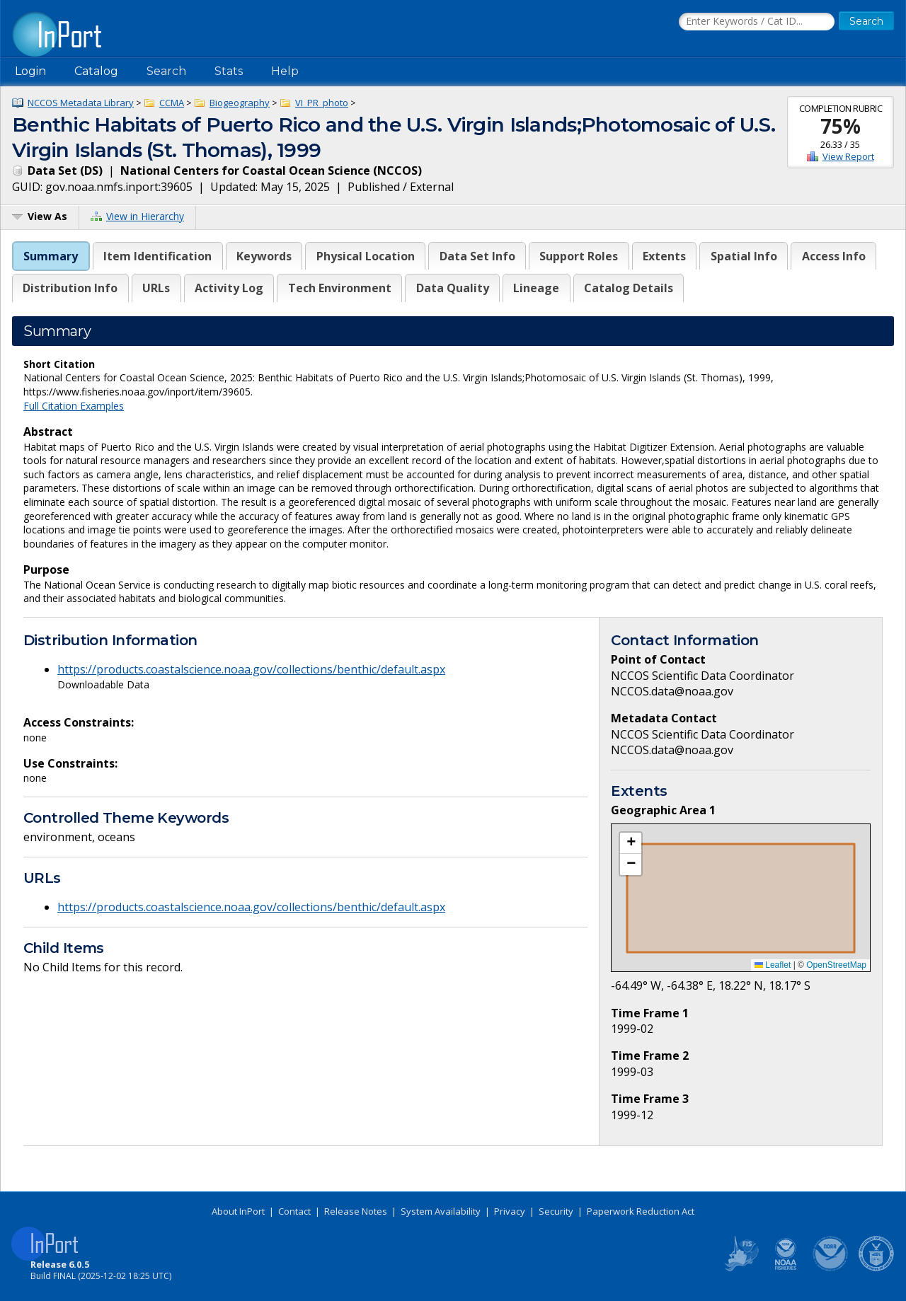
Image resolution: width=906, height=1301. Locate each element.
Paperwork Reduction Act (640, 1211)
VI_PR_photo (321, 102)
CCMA (171, 102)
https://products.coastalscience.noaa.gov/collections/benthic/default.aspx (251, 669)
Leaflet (773, 965)
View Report (848, 156)
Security (556, 1211)
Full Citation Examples (73, 405)
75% (840, 125)
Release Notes (355, 1211)
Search (166, 71)
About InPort (238, 1211)
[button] (630, 843)
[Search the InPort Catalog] (757, 22)
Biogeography (240, 102)
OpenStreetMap (836, 965)
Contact (294, 1211)
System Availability (441, 1211)
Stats (228, 71)
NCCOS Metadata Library (81, 102)
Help (285, 71)
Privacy (509, 1211)
